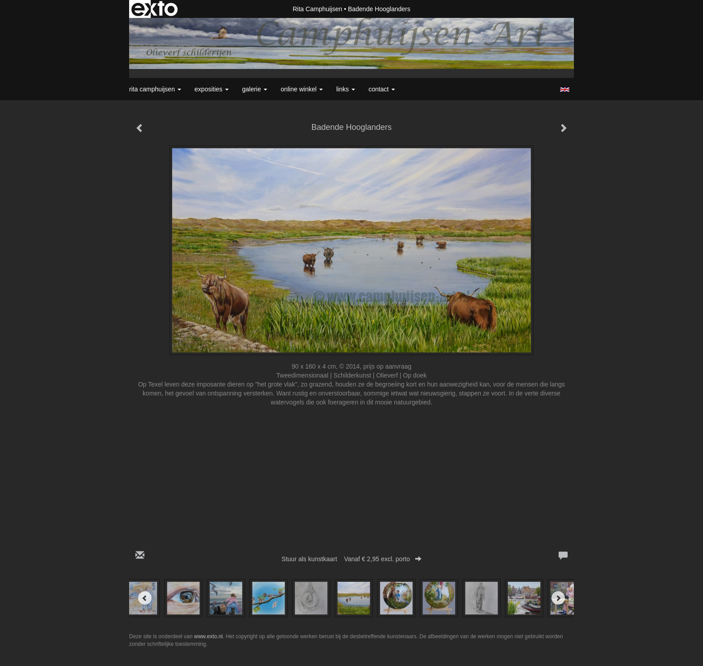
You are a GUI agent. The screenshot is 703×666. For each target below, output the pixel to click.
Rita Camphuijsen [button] (155, 89)
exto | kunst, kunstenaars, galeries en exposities (154, 9)
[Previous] (145, 598)
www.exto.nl (208, 636)
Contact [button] (382, 89)
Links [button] (345, 89)
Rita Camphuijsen (318, 9)
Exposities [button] (212, 89)
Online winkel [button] (302, 89)
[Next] (558, 598)
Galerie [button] (254, 89)
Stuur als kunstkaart (351, 559)
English (565, 89)
